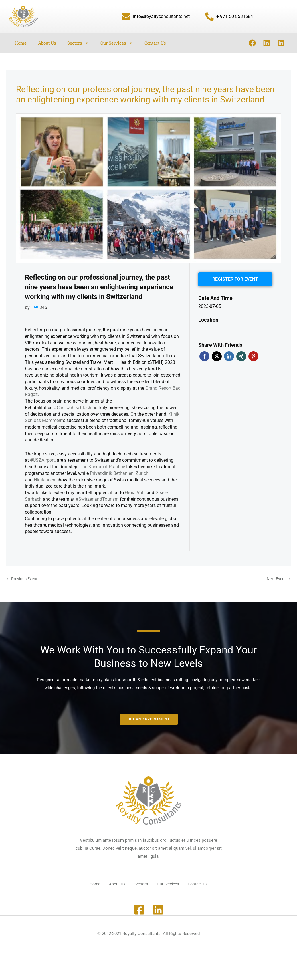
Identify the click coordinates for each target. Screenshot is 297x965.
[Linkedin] (158, 907)
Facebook (204, 354)
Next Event (278, 579)
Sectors (78, 43)
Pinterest (253, 354)
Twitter (217, 354)
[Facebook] (139, 907)
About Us (47, 43)
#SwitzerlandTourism (97, 499)
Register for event (235, 278)
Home (21, 43)
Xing (241, 354)
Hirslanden (44, 479)
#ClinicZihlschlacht (73, 407)
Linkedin (229, 354)
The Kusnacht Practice (102, 466)
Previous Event (23, 579)
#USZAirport (42, 460)
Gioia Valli (135, 492)
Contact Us (155, 43)
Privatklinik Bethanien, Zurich (119, 473)
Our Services (116, 43)
